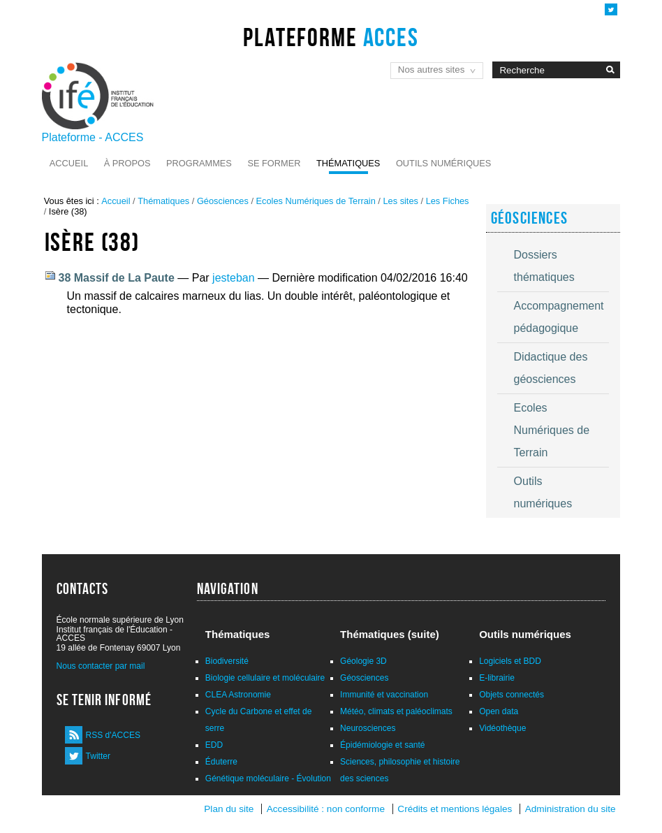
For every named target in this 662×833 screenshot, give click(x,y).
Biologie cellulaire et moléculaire (265, 678)
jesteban (233, 278)
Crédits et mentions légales (454, 809)
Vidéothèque (502, 728)
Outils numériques (444, 163)
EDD (214, 745)
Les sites (400, 201)
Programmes (199, 163)
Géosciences (223, 201)
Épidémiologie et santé (382, 745)
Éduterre (221, 762)
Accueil (69, 163)
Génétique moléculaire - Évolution (268, 778)
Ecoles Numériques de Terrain (316, 201)
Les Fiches (447, 201)
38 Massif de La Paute (117, 278)
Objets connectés (511, 695)
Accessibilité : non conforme (326, 809)
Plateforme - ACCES (93, 137)
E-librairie (497, 678)
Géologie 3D (363, 661)
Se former (273, 163)
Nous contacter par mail (101, 666)
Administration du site (570, 809)
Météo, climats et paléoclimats (396, 711)
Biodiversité (227, 661)
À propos (127, 163)
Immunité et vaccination (384, 695)
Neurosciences (367, 728)
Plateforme (330, 37)
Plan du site (228, 809)
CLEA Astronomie (238, 695)
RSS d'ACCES (113, 735)
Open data (498, 711)
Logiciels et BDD (510, 661)
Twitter (98, 756)
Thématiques (348, 163)
